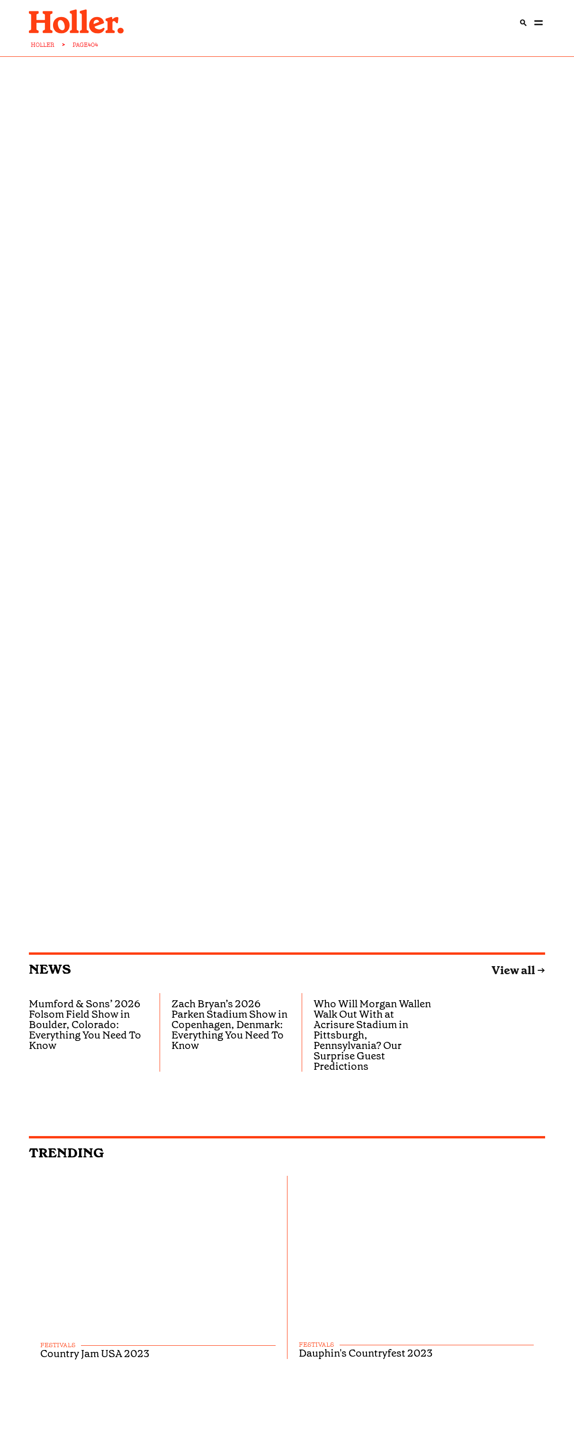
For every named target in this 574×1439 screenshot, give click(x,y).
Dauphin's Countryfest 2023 (365, 1353)
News (50, 969)
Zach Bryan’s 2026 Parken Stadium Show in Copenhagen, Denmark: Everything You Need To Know (229, 1024)
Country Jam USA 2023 (94, 1354)
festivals (57, 1345)
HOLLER (42, 45)
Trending (66, 1153)
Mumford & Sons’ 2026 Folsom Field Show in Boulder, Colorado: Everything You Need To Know (85, 1024)
